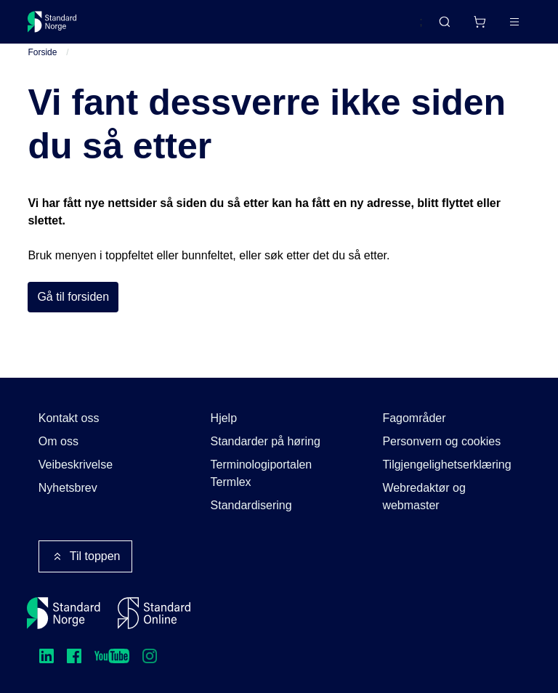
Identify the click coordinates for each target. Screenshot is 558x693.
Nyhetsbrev (68, 488)
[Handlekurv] (479, 22)
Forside (42, 53)
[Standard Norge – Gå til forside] (52, 21)
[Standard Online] (154, 613)
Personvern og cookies (441, 441)
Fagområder (413, 418)
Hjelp (224, 418)
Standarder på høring (265, 441)
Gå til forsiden (73, 298)
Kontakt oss (69, 418)
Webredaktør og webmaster (423, 496)
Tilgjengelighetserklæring (446, 464)
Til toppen (86, 556)
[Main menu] (514, 22)
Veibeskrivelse (76, 464)
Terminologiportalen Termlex (261, 473)
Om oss (58, 441)
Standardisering (251, 505)
